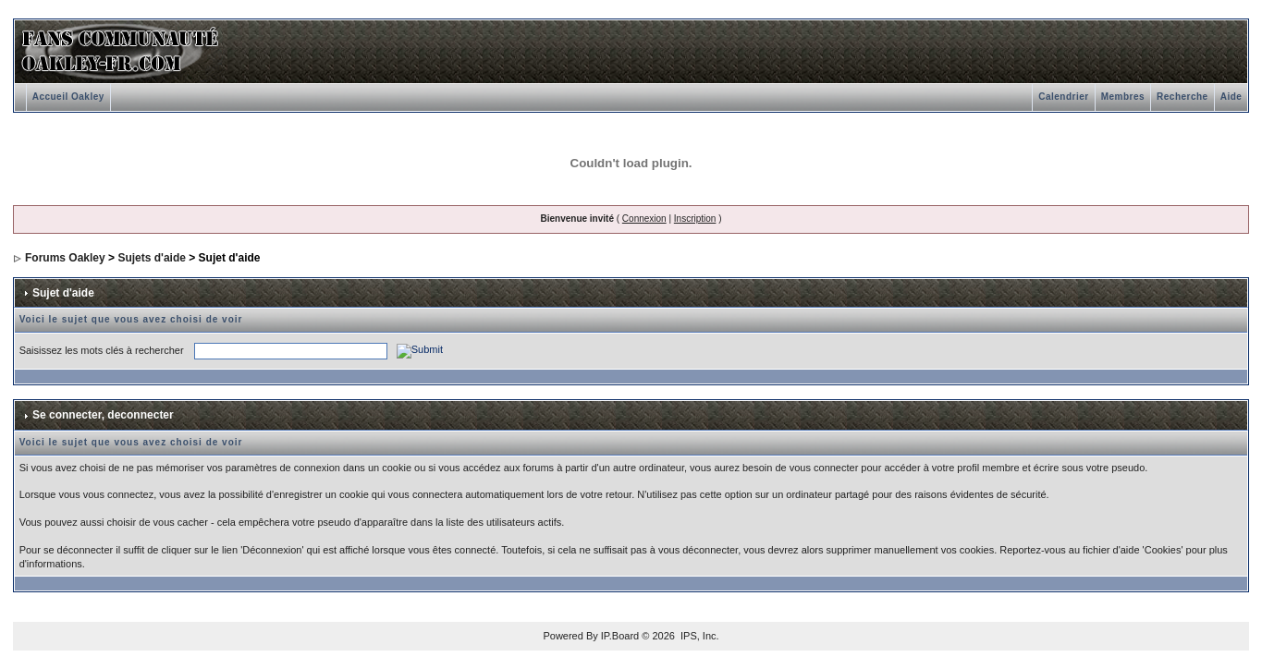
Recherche (1182, 96)
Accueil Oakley (68, 96)
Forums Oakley (65, 257)
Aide (1231, 96)
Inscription (695, 218)
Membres (1123, 96)
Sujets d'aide (151, 257)
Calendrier (1063, 96)
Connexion (644, 218)
